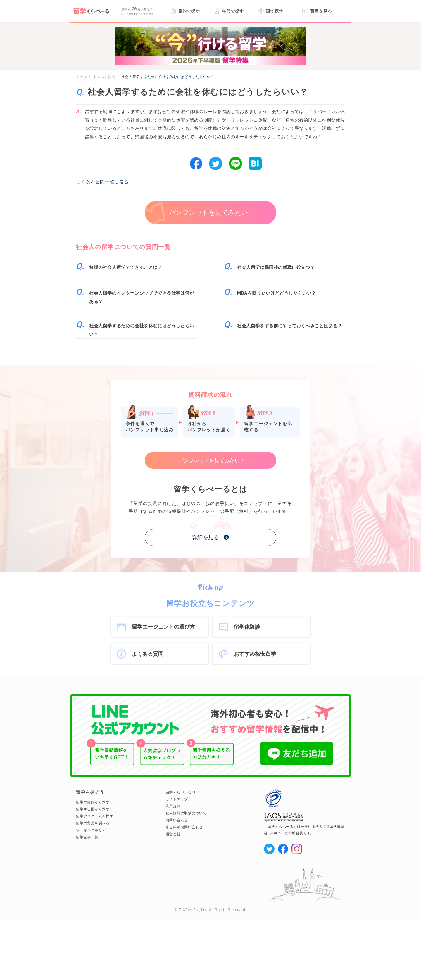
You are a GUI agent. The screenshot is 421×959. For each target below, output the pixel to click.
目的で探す (185, 11)
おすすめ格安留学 (255, 654)
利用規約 (173, 806)
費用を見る (317, 11)
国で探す (270, 11)
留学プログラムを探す (94, 816)
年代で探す (229, 11)
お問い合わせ (177, 820)
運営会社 (173, 834)
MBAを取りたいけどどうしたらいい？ (276, 293)
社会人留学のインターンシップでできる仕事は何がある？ (141, 297)
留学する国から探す (93, 809)
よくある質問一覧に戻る (102, 182)
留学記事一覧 (87, 837)
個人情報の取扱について (186, 813)
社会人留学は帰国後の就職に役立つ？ (276, 267)
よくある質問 (147, 654)
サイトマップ (177, 799)
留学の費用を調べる (93, 823)
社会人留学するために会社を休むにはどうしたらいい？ (141, 330)
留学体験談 (247, 627)
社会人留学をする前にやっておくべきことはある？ (289, 325)
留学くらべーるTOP (182, 792)
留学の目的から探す (93, 802)
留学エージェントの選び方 (163, 627)
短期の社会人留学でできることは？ (125, 267)
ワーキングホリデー (93, 830)
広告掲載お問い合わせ (184, 827)
